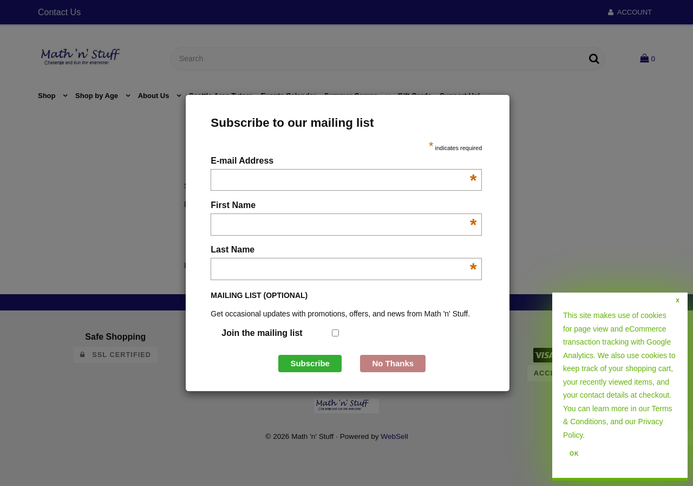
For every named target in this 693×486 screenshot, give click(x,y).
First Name (343, 206)
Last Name (343, 250)
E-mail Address (343, 161)
